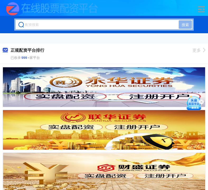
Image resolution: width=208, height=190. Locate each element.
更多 (198, 50)
